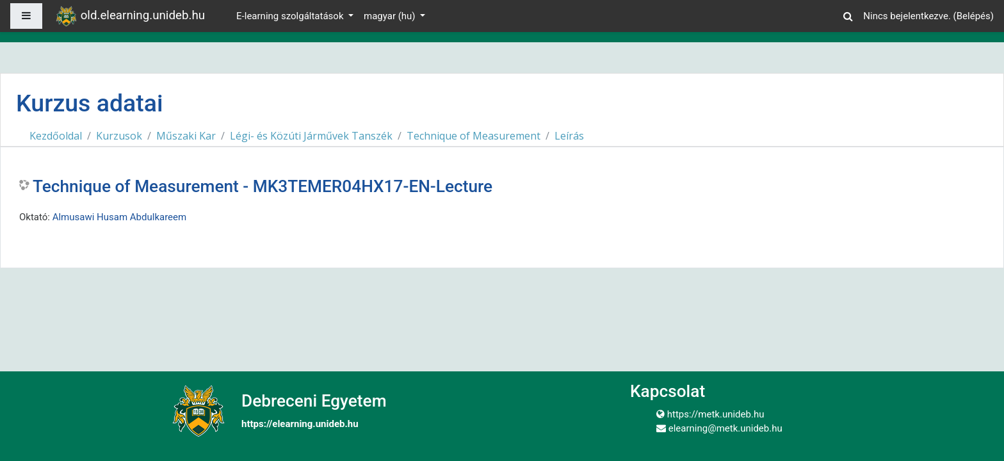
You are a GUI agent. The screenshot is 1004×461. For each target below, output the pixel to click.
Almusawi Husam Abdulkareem (120, 217)
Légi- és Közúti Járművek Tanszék (311, 136)
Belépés (974, 16)
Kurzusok (119, 136)
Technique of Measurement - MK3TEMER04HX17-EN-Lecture (262, 186)
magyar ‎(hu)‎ (390, 16)
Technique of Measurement (473, 136)
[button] (848, 14)
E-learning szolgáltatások (291, 16)
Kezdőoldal (55, 136)
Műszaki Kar (186, 136)
